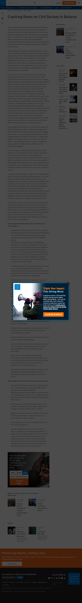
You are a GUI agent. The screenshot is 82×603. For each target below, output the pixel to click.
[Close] (68, 284)
